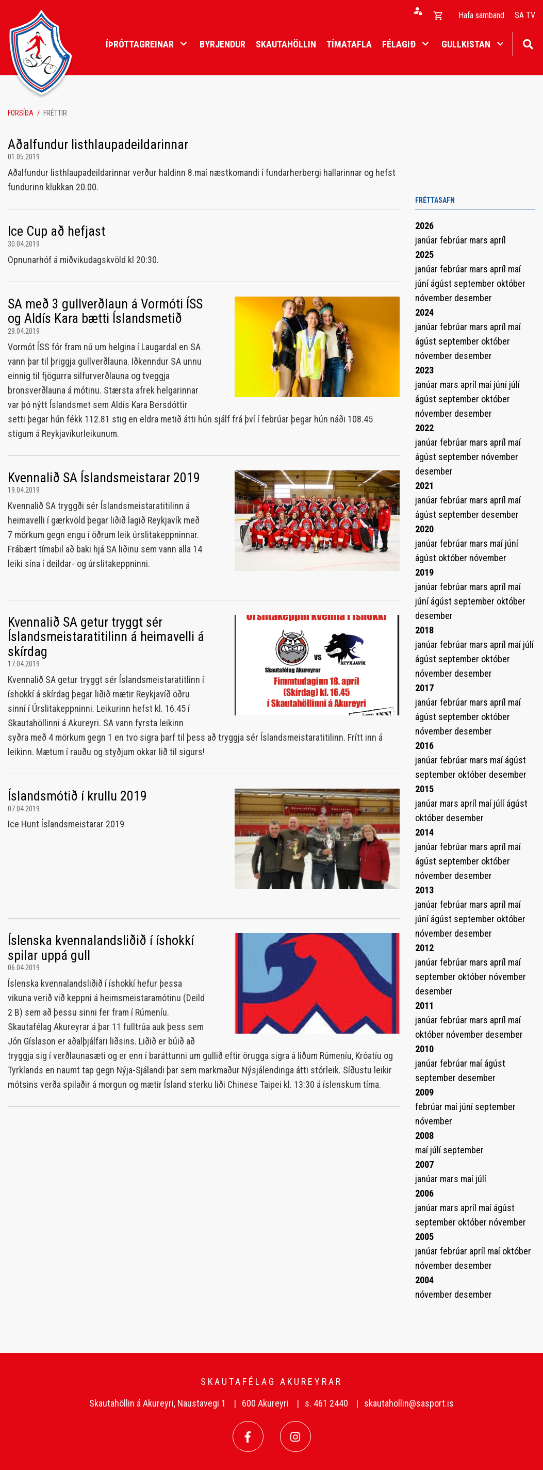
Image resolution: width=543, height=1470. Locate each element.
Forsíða (21, 113)
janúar (427, 240)
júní (423, 283)
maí (514, 269)
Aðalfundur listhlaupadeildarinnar (98, 144)
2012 (424, 947)
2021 (424, 485)
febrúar (454, 240)
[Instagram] (295, 1436)
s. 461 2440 (326, 1403)
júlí (514, 384)
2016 (424, 745)
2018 (424, 630)
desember (473, 297)
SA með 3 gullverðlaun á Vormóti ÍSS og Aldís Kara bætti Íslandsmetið (105, 311)
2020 (424, 529)
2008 (424, 1135)
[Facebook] (248, 1436)
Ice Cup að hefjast (56, 231)
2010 (424, 1048)
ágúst (442, 283)
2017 (424, 687)
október (511, 283)
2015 (424, 788)
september (475, 283)
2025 (424, 254)
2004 (424, 1280)
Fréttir (55, 113)
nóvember (434, 297)
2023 (424, 370)
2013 (424, 890)
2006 (424, 1193)
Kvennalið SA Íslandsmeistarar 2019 (104, 477)
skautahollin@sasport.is (409, 1403)
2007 (424, 1164)
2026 (424, 225)
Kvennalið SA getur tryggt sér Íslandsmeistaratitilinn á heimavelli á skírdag (106, 636)
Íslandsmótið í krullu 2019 (77, 796)
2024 (424, 312)
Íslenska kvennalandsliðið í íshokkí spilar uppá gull (101, 948)
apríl (498, 240)
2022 (424, 427)
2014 (424, 832)
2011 (424, 1005)
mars (479, 240)
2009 (424, 1092)
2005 (424, 1236)
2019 (424, 572)
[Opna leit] (528, 43)
